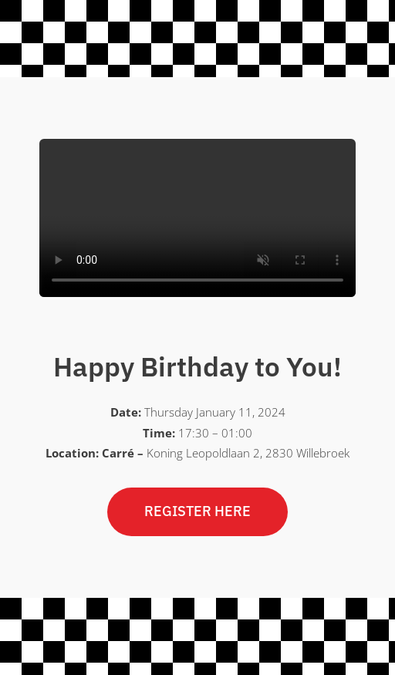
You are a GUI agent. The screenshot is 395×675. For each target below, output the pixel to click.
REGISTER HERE (197, 511)
